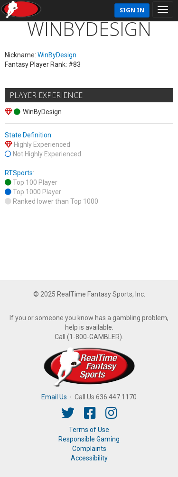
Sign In (132, 10)
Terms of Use (89, 429)
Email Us (54, 397)
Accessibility (89, 458)
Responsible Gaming (89, 439)
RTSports (19, 173)
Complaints (89, 448)
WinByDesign (56, 55)
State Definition (28, 135)
